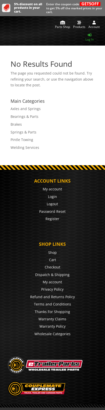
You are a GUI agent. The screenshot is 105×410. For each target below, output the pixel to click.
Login (52, 196)
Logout (52, 203)
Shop (52, 252)
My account (52, 189)
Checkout (52, 267)
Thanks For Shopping (52, 311)
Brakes (16, 124)
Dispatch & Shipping (52, 274)
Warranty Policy (52, 326)
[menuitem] (62, 24)
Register (52, 218)
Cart (52, 259)
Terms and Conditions (52, 304)
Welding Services (25, 147)
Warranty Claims (52, 319)
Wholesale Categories (52, 333)
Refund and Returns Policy (52, 296)
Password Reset (52, 211)
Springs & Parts (23, 132)
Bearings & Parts (24, 116)
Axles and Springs (26, 108)
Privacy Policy (52, 289)
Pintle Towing (22, 139)
